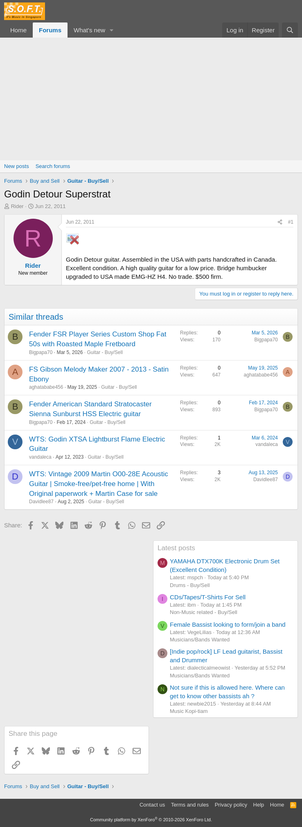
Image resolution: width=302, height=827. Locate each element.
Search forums (53, 166)
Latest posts (176, 548)
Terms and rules (190, 805)
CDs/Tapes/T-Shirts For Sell (208, 597)
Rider (17, 206)
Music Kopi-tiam (188, 711)
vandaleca (40, 457)
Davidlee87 (41, 501)
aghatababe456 (46, 387)
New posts (16, 166)
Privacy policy (231, 805)
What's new (89, 30)
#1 (290, 222)
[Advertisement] (151, 99)
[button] (111, 30)
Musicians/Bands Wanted (200, 639)
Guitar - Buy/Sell (104, 352)
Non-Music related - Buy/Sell (203, 612)
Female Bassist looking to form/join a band (228, 624)
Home (18, 30)
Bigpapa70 (40, 352)
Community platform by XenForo (151, 819)
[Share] (280, 222)
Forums (50, 30)
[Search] (290, 30)
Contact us (152, 805)
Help (258, 805)
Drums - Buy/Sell (190, 585)
